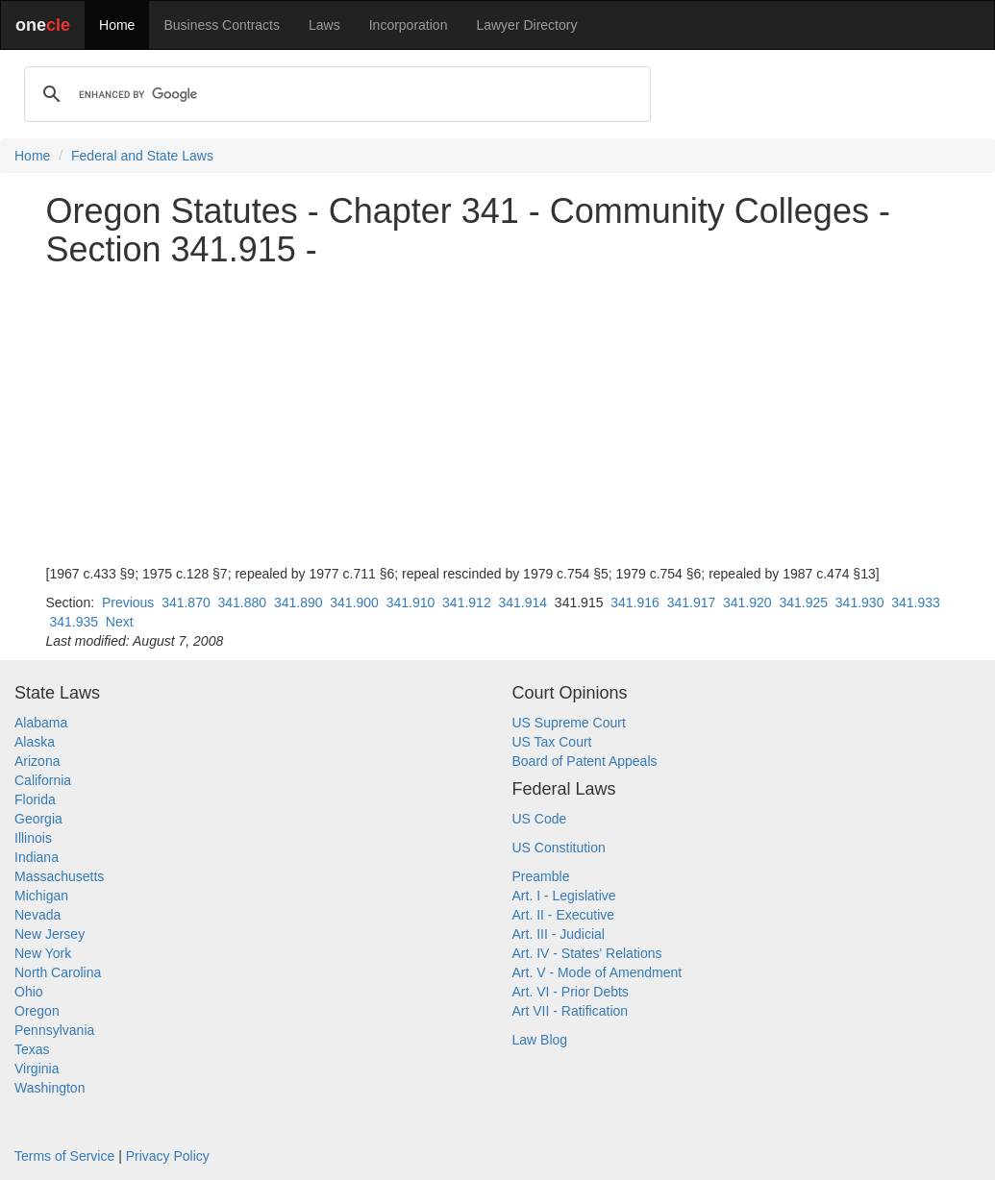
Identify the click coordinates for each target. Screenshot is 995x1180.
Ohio (28, 991)
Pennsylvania (54, 1030)
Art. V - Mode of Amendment (597, 972)
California (42, 780)
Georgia (38, 818)
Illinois (33, 838)
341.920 (747, 602)
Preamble (541, 876)
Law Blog (540, 1039)
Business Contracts (221, 25)
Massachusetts (59, 876)
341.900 (354, 602)
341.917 (691, 602)
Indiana (36, 857)
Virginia (36, 1068)
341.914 (522, 602)
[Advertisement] (498, 416)
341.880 (242, 602)
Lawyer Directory (526, 25)
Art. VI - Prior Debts (570, 991)
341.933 (915, 602)
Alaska (34, 742)
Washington (49, 1087)
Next (120, 621)
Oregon (37, 1011)
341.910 (410, 602)
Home (117, 25)
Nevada (37, 914)
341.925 (803, 602)
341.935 (73, 621)
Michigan (41, 895)
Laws (324, 25)
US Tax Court (552, 742)
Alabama (40, 722)
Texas (32, 1049)
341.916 (634, 602)
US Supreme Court (569, 722)
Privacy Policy (168, 1156)
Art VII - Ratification (570, 1011)
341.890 (298, 602)
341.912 (466, 602)
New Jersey (49, 934)
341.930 (859, 602)
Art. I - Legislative (564, 895)
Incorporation (408, 25)
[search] (334, 94)
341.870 (186, 602)
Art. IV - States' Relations (587, 953)
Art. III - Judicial (558, 934)
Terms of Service (64, 1156)
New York (42, 953)
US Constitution (559, 847)
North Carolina (57, 972)
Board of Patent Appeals (585, 761)
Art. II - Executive (563, 914)
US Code (539, 818)
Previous (128, 602)
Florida (35, 799)
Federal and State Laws (142, 155)
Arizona (37, 761)
